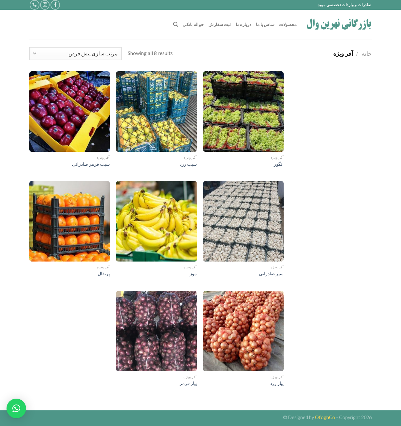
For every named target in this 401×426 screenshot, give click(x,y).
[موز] (156, 221)
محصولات (288, 24)
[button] (16, 408)
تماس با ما (265, 24)
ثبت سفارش (219, 24)
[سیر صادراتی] (243, 221)
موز (193, 273)
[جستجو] (175, 24)
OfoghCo (325, 417)
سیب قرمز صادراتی (91, 164)
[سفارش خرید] (75, 53)
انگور (279, 164)
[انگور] (243, 111)
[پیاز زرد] (243, 331)
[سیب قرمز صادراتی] (69, 111)
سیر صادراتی (271, 273)
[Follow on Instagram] (45, 4)
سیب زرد (188, 164)
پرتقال (104, 273)
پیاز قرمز (188, 383)
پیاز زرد (277, 383)
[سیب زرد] (156, 111)
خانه (367, 53)
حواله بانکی (193, 24)
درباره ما (243, 24)
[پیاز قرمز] (156, 331)
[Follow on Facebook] (55, 4)
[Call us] (34, 4)
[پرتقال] (69, 221)
